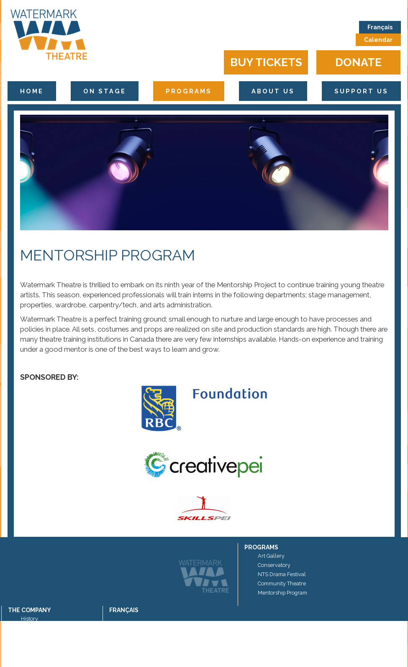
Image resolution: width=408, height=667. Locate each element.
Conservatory (274, 565)
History (29, 618)
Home (32, 91)
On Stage (104, 91)
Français (380, 27)
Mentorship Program (282, 593)
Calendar (378, 39)
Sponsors (32, 628)
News (28, 646)
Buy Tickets (266, 62)
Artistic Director (39, 637)
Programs (189, 91)
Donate (358, 62)
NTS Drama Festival (282, 574)
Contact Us (34, 655)
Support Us (361, 91)
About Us (273, 91)
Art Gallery (271, 556)
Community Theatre (282, 583)
